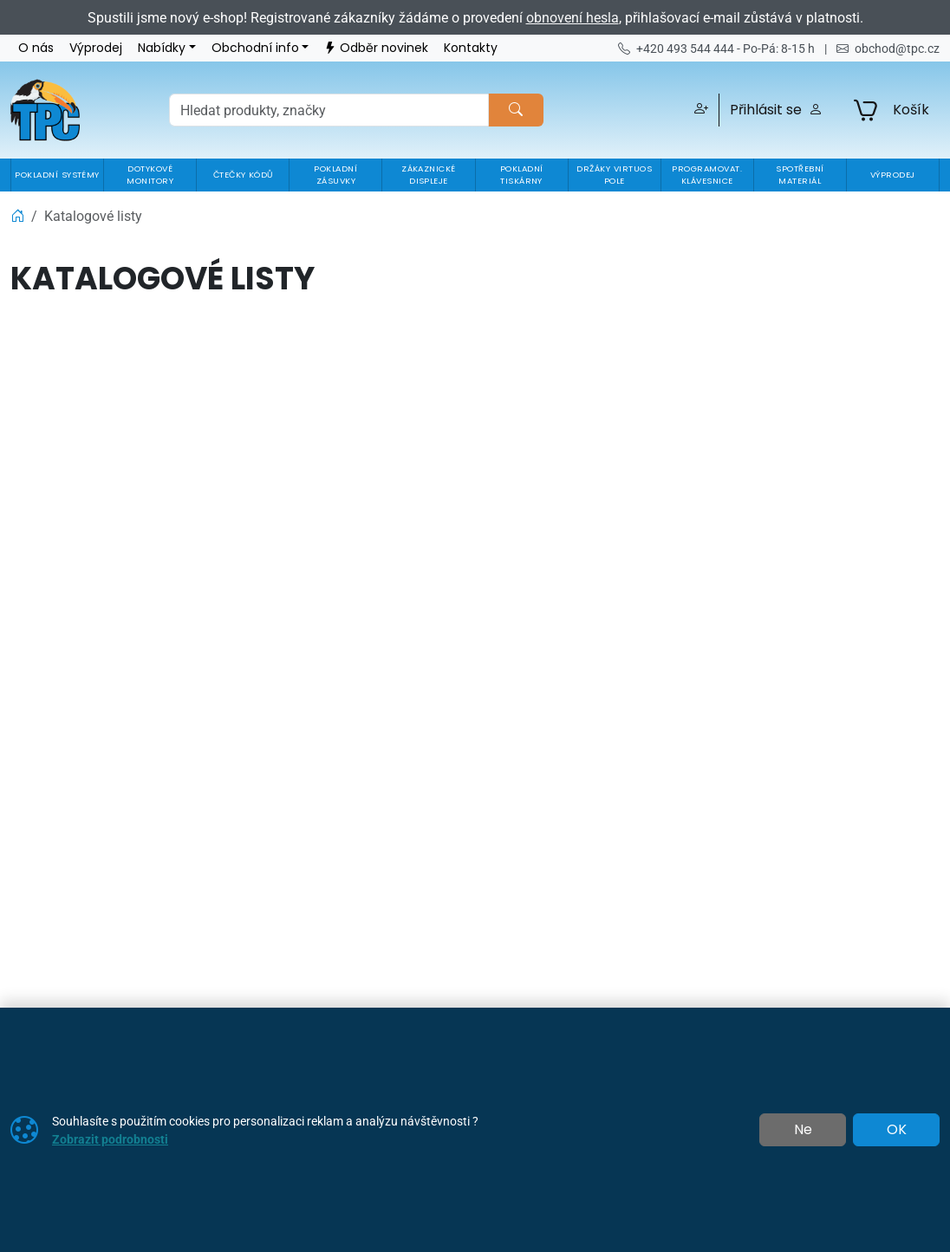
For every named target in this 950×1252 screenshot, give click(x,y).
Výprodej (95, 48)
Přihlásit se (776, 110)
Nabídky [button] (161, 48)
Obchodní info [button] (255, 48)
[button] (698, 110)
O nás (36, 48)
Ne (803, 1129)
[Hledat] (515, 110)
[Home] (17, 215)
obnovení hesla (572, 17)
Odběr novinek (376, 48)
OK (897, 1129)
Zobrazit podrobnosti (110, 1139)
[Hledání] (329, 110)
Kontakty (471, 48)
